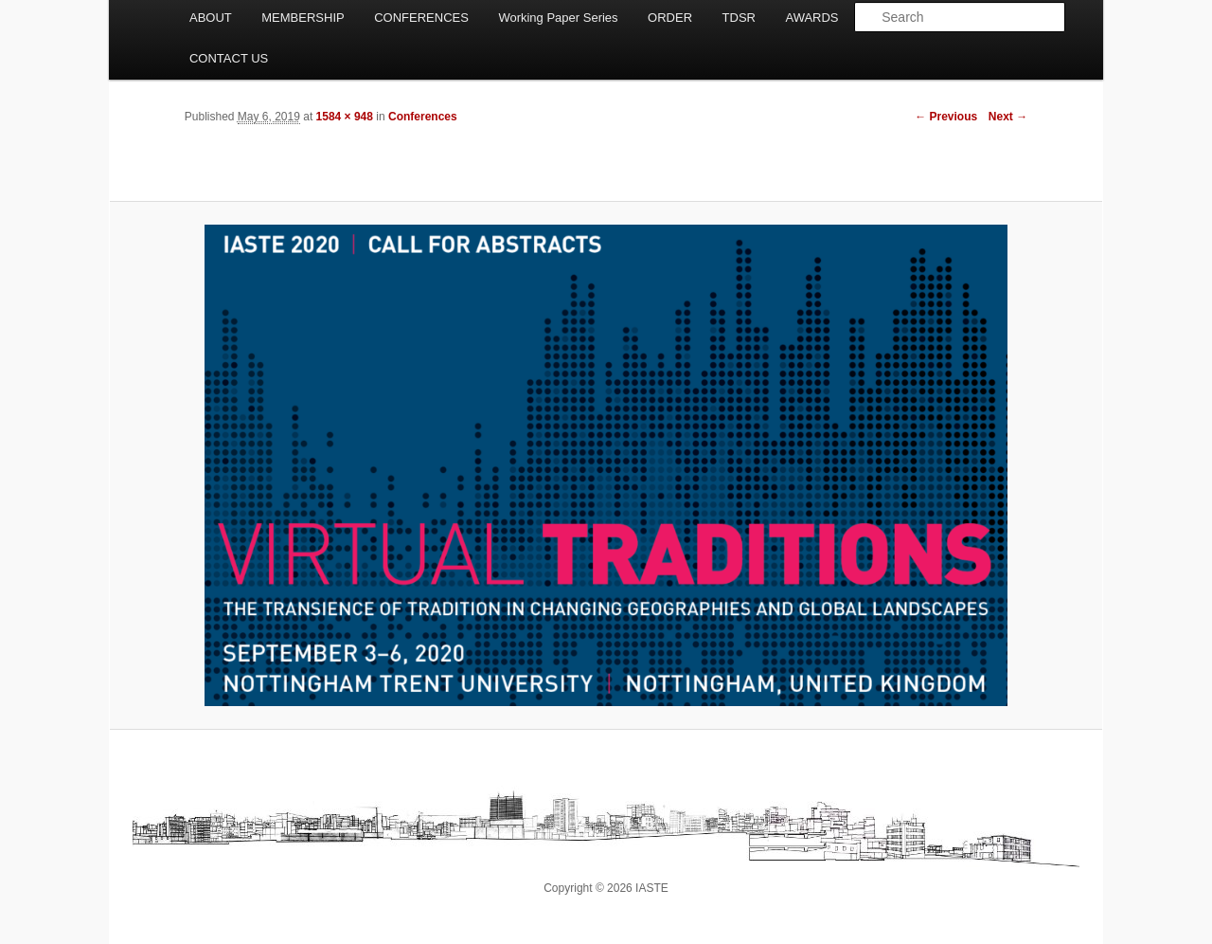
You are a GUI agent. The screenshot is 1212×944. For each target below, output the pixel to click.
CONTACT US (228, 58)
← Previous (946, 116)
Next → (1008, 116)
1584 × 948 (344, 116)
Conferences (422, 116)
